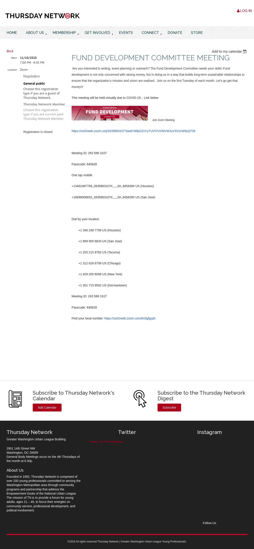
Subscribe (169, 407)
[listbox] (229, 51)
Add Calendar (47, 407)
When (14, 57)
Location (12, 69)
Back (10, 51)
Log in (246, 11)
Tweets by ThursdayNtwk (106, 441)
